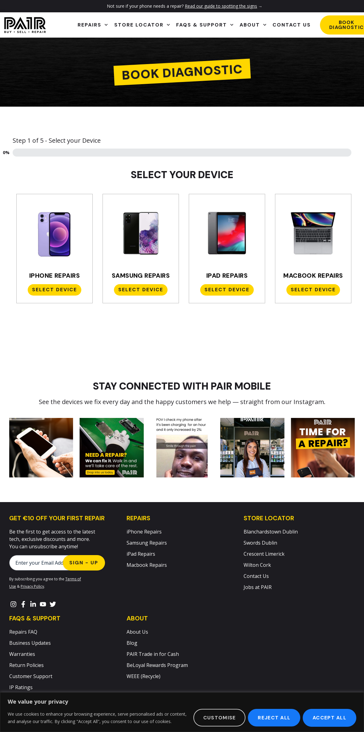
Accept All (329, 717)
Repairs (93, 25)
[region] (182, 712)
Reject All (274, 717)
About (253, 25)
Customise (219, 717)
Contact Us (292, 25)
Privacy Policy (32, 586)
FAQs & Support (204, 25)
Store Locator (142, 25)
